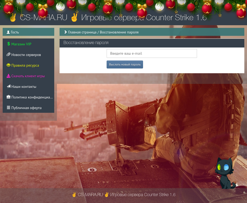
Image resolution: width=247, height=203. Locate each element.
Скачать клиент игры (26, 76)
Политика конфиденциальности (30, 97)
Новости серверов (24, 54)
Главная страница (82, 32)
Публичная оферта (24, 107)
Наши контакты (21, 86)
